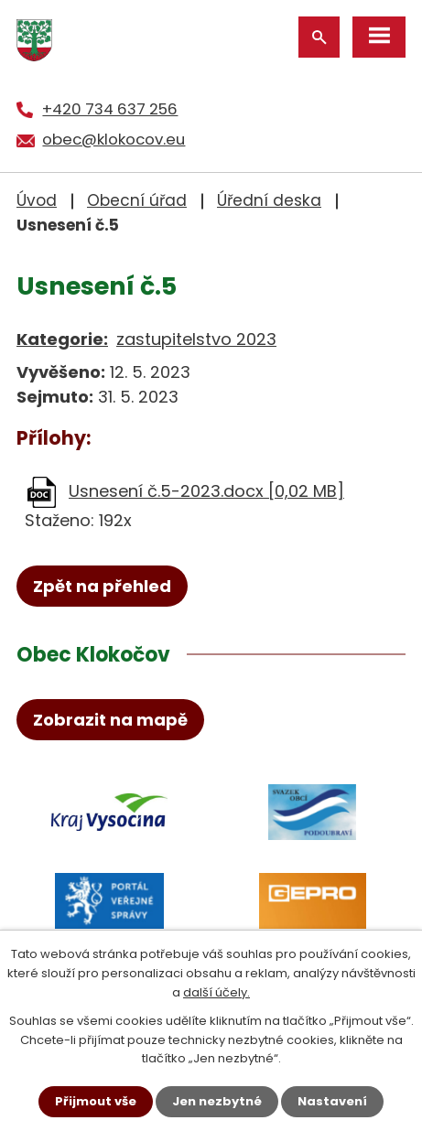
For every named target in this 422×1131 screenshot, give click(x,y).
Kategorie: (62, 339)
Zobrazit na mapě (110, 719)
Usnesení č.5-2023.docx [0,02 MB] (206, 490)
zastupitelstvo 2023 (196, 339)
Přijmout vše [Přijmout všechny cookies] (95, 1101)
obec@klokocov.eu (113, 139)
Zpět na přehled (102, 586)
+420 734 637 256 (110, 109)
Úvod (36, 200)
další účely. (216, 992)
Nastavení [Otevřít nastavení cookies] (332, 1101)
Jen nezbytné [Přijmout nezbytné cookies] (217, 1101)
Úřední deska (269, 200)
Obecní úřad (137, 200)
